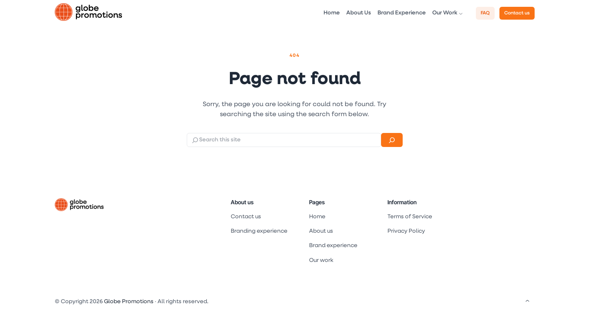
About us (242, 202)
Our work (321, 261)
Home (317, 217)
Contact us (517, 13)
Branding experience (259, 231)
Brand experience (333, 246)
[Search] (391, 140)
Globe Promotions (129, 302)
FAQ (485, 13)
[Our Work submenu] (461, 13)
